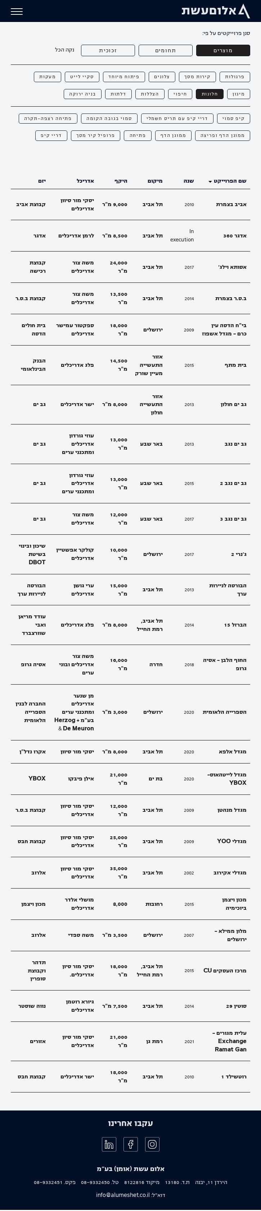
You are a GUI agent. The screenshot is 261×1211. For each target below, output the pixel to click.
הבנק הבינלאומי (33, 366)
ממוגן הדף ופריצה (221, 136)
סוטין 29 (236, 1007)
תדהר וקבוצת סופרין (37, 972)
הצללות (146, 94)
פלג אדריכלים (77, 366)
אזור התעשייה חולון (151, 406)
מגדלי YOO (232, 843)
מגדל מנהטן (232, 811)
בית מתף (236, 366)
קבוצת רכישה (38, 268)
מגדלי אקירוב (230, 874)
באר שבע (151, 445)
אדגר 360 (235, 237)
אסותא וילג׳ (232, 268)
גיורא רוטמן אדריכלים (80, 1007)
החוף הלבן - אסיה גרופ (225, 666)
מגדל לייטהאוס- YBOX (227, 780)
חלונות (208, 94)
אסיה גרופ (33, 665)
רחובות (154, 905)
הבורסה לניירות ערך (228, 591)
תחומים (165, 50)
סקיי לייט (77, 77)
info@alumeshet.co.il (123, 1196)
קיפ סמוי (233, 119)
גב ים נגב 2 (233, 484)
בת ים (156, 780)
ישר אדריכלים (77, 406)
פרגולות (234, 77)
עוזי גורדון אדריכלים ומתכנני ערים (78, 445)
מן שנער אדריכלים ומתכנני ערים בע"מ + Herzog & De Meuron (74, 713)
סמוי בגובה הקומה (105, 119)
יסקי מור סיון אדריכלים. (78, 972)
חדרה (156, 665)
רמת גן (154, 1042)
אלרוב (38, 874)
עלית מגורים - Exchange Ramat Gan (229, 1043)
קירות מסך (196, 77)
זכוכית (108, 50)
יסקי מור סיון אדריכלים (78, 1043)
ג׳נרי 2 (239, 555)
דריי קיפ (45, 136)
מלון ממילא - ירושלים (231, 937)
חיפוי (178, 94)
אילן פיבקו (81, 780)
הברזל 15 (235, 626)
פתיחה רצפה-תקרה (42, 119)
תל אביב (153, 206)
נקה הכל (64, 50)
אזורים (38, 1042)
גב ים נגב (236, 445)
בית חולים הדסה (34, 331)
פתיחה (134, 136)
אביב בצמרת (231, 206)
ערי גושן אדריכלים (82, 591)
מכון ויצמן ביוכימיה (234, 905)
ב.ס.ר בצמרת (231, 299)
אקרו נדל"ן (32, 753)
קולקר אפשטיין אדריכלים (75, 555)
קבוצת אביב (31, 206)
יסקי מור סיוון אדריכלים (77, 206)
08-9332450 (95, 1183)
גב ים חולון (234, 406)
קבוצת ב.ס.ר (30, 299)
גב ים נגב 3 (233, 520)
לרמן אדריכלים (76, 237)
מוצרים (223, 50)
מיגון (238, 94)
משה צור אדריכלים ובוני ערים (76, 666)
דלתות (114, 94)
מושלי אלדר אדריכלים (79, 905)
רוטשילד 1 (234, 1078)
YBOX (37, 780)
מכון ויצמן (33, 905)
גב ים (39, 406)
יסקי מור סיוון (77, 753)
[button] (17, 11)
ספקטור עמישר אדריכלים (75, 331)
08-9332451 (48, 1183)
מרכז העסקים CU (225, 972)
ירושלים (153, 331)
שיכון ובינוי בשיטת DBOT (32, 555)
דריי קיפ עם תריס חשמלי (175, 119)
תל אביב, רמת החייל (150, 626)
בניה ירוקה (77, 94)
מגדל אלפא (233, 753)
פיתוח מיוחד (120, 77)
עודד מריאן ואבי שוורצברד (32, 626)
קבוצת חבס (32, 843)
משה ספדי (81, 936)
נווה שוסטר (32, 1007)
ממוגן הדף (171, 136)
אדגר (39, 237)
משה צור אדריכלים (82, 268)
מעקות (41, 77)
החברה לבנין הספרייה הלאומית (30, 713)
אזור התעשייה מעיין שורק (149, 366)
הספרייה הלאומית (225, 713)
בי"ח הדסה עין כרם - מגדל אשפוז (224, 331)
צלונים (159, 77)
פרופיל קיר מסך (91, 136)
